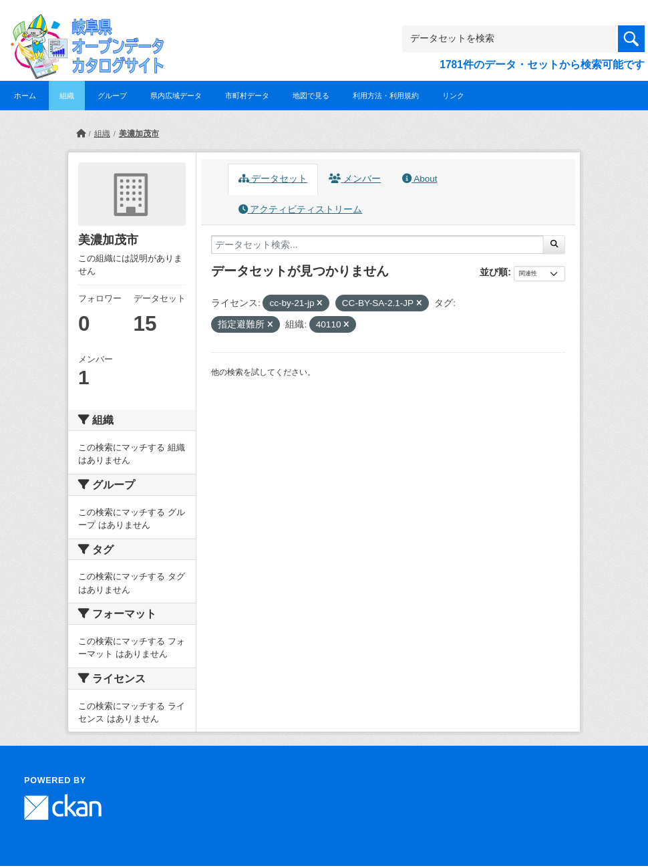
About (419, 179)
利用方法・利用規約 (386, 96)
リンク (453, 96)
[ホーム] (81, 133)
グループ (112, 96)
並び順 (494, 272)
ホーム (25, 96)
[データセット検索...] (377, 244)
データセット (273, 179)
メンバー (355, 179)
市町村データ (247, 96)
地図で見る (311, 96)
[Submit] (554, 244)
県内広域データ (176, 96)
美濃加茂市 (139, 133)
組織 (66, 96)
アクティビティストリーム (300, 209)
